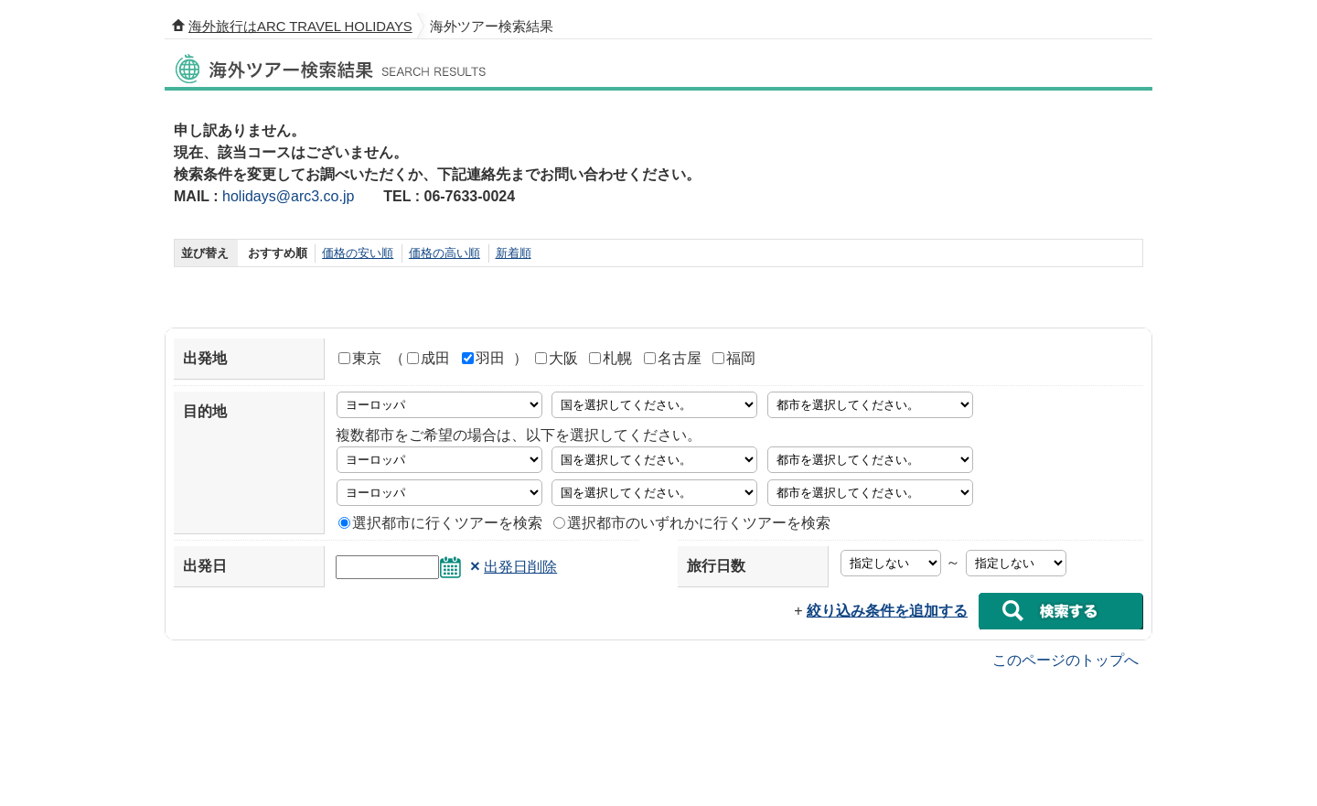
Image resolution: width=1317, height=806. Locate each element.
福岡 (733, 358)
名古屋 (672, 358)
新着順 (513, 253)
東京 (359, 358)
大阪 (556, 358)
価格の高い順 (444, 253)
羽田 (483, 358)
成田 (428, 358)
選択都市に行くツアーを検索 (440, 523)
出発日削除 (520, 567)
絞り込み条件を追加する (887, 610)
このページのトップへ (1065, 659)
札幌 (610, 358)
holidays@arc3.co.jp (288, 196)
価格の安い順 (357, 253)
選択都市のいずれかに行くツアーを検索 (691, 523)
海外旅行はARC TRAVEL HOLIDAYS (300, 26)
